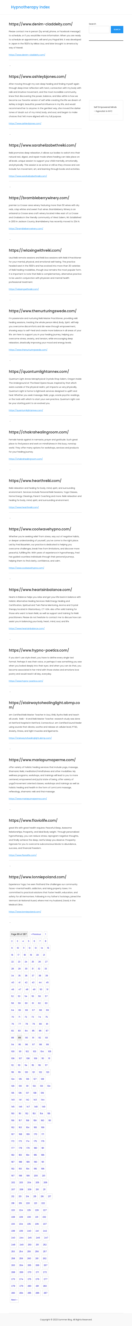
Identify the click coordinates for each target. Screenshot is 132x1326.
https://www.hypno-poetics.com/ (39, 650)
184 (27, 1155)
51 (47, 989)
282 (45, 1286)
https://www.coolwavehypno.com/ (40, 529)
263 (13, 1265)
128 (42, 1079)
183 (20, 1155)
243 (13, 1237)
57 (46, 996)
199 (28, 1175)
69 (47, 1010)
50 (41, 989)
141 (20, 1099)
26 (39, 961)
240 (29, 1230)
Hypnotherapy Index (30, 7)
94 (12, 1044)
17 (18, 954)
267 (45, 1265)
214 (27, 1196)
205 (37, 1182)
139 (42, 1092)
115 (33, 1065)
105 (49, 1051)
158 (27, 1120)
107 (20, 1058)
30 (26, 968)
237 (45, 1224)
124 (13, 1079)
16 (12, 954)
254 (21, 1251)
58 (12, 1003)
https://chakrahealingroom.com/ (39, 432)
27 (46, 961)
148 (36, 1106)
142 (27, 1099)
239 (21, 1230)
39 (46, 975)
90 (26, 1037)
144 (43, 1099)
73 (32, 1017)
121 (33, 1072)
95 (19, 1044)
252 (45, 1244)
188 (20, 1161)
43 (33, 982)
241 (37, 1230)
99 (47, 1044)
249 (21, 1244)
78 (26, 1023)
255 (29, 1251)
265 (29, 1265)
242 (45, 1230)
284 (21, 1293)
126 (27, 1079)
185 (35, 1155)
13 (36, 948)
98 (40, 1044)
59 (19, 1003)
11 (23, 948)
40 (12, 982)
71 (19, 1017)
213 (20, 1196)
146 (20, 1106)
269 (21, 1272)
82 (12, 1030)
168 (20, 1134)
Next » (14, 1299)
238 (13, 1230)
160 (42, 1120)
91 (33, 1037)
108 (28, 1058)
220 (28, 1203)
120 (26, 1072)
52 (12, 996)
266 (37, 1265)
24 (26, 961)
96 (26, 1044)
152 (26, 1113)
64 (12, 1010)
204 (29, 1182)
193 (20, 1168)
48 (27, 989)
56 (39, 996)
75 (46, 1017)
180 (35, 1148)
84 (26, 1030)
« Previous (36, 934)
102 (27, 1051)
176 (42, 1141)
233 (13, 1224)
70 (12, 1017)
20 (37, 954)
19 (31, 954)
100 (13, 1051)
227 (45, 1210)
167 (13, 1134)
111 (49, 1058)
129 (12, 1086)
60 (26, 1003)
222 (43, 1203)
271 (37, 1272)
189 (28, 1161)
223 (13, 1210)
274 (21, 1279)
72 (26, 1017)
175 (35, 1141)
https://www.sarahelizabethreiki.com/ (42, 145)
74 (39, 1017)
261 (36, 1258)
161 (49, 1120)
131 (27, 1086)
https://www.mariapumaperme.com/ (42, 760)
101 (20, 1051)
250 (29, 1244)
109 (35, 1058)
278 (13, 1286)
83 (19, 1030)
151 (20, 1113)
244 (21, 1237)
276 (37, 1279)
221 (35, 1203)
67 (33, 1010)
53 (19, 996)
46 (12, 989)
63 (46, 1003)
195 (35, 1168)
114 (26, 1065)
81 (47, 1023)
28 (12, 968)
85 (33, 1030)
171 (42, 1134)
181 (42, 1148)
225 (29, 1210)
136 (20, 1092)
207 (13, 1189)
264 (21, 1265)
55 (33, 996)
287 (45, 1293)
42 (26, 982)
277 (45, 1279)
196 (42, 1168)
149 (43, 1106)
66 (26, 1010)
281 (37, 1286)
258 (13, 1258)
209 (29, 1189)
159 (35, 1120)
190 (35, 1161)
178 (20, 1148)
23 (19, 961)
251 (37, 1244)
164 (27, 1127)
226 (37, 1210)
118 (12, 1072)
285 (29, 1293)
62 (39, 1003)
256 (37, 1251)
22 (12, 961)
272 (45, 1272)
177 (13, 1148)
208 (21, 1189)
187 (13, 1161)
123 (47, 1072)
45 (47, 982)
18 (25, 954)
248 (13, 1244)
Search (92, 23)
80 (40, 1023)
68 (40, 1010)
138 (34, 1092)
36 (26, 975)
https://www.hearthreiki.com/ (35, 480)
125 (20, 1079)
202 (13, 1182)
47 (19, 989)
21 (44, 954)
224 (21, 1210)
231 (36, 1217)
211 (44, 1189)
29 (19, 968)
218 (12, 1203)
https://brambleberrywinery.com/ (39, 198)
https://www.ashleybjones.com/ (37, 76)
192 (12, 1168)
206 (45, 1182)
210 (37, 1189)
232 (44, 1217)
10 (18, 948)
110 (42, 1058)
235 (29, 1224)
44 (40, 982)
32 (39, 968)
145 (13, 1106)
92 (39, 1037)
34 (12, 975)
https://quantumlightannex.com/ (39, 371)
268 (13, 1272)
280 (29, 1286)
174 (27, 1141)
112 (12, 1065)
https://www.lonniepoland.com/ (37, 877)
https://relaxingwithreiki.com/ (35, 250)
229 (21, 1217)
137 (27, 1092)
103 (34, 1051)
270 (29, 1272)
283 (13, 1293)
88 (12, 1037)
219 (20, 1203)
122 (40, 1072)
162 (12, 1127)
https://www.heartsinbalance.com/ (40, 589)
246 (38, 1237)
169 (28, 1134)
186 (42, 1155)
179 (28, 1148)
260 (29, 1258)
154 (41, 1113)
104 (42, 1051)
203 (21, 1182)
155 (48, 1113)
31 (33, 968)
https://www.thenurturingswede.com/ (43, 311)
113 (19, 1065)
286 (37, 1293)
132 (34, 1086)
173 (20, 1141)
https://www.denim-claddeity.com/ (41, 24)
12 (29, 948)
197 (13, 1175)
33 (46, 968)
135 (12, 1092)
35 (19, 975)
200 (36, 1175)
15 (48, 948)
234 (21, 1224)
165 (35, 1127)
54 (26, 996)
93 (46, 1037)
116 (39, 1065)
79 (33, 1023)
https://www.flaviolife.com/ (33, 820)
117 (46, 1065)
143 (35, 1099)
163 (20, 1127)
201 (43, 1175)
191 (42, 1161)
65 (19, 1010)
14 (42, 948)
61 (33, 1003)
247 (46, 1237)
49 (34, 989)
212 (12, 1196)
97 (33, 1044)
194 (27, 1168)
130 (20, 1086)
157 (20, 1120)
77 (19, 1023)
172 (12, 1141)
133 (41, 1086)
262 (44, 1258)
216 (42, 1196)
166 (42, 1127)
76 (12, 1023)
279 (21, 1286)
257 (45, 1251)
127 (35, 1079)
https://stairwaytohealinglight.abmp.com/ (44, 705)
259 (21, 1258)
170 (35, 1134)
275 (29, 1279)
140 (13, 1099)
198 (20, 1175)
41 (19, 982)
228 (13, 1217)
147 (28, 1106)
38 (40, 975)
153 (34, 1113)
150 (12, 1113)
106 (13, 1058)
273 (13, 1279)
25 (33, 961)
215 (34, 1196)
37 (33, 975)
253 (13, 1251)
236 (37, 1224)
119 (19, 1072)
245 (30, 1237)
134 (48, 1086)
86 (40, 1030)
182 (12, 1155)
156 (12, 1120)
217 (49, 1196)
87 (47, 1030)
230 (29, 1217)
